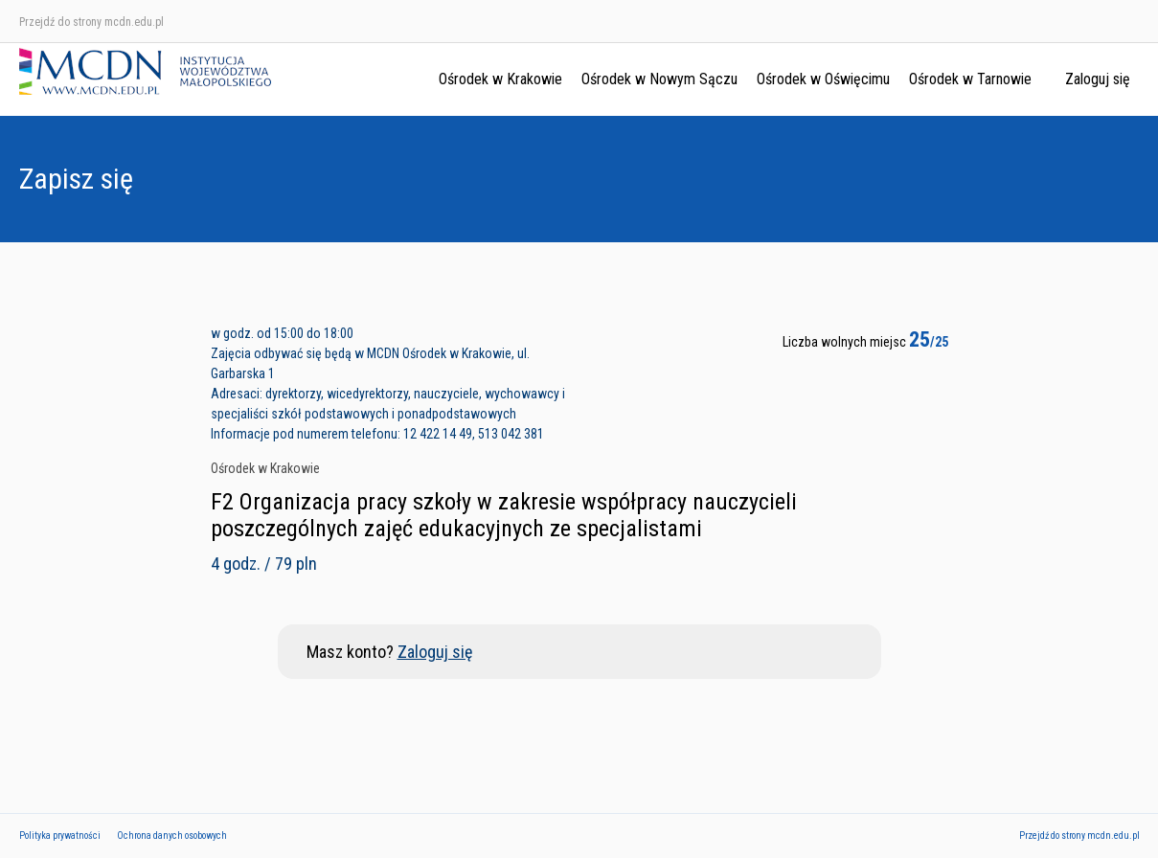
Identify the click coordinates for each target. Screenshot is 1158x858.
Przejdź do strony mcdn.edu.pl (91, 22)
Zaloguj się (1097, 79)
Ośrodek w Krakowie (500, 79)
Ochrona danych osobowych (172, 835)
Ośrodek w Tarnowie (970, 79)
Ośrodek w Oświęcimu (823, 79)
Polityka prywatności (60, 835)
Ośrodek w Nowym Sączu (659, 79)
